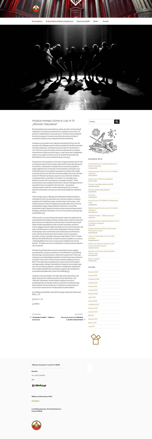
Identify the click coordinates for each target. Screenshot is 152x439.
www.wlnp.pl (35, 400)
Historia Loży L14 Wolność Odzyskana (100, 179)
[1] (69, 157)
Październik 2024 (93, 279)
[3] (68, 271)
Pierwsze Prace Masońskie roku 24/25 (100, 184)
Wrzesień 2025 (93, 272)
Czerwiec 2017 (93, 312)
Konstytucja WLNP (83, 21)
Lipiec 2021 (92, 297)
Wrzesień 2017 (93, 308)
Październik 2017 (93, 304)
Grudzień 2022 (93, 283)
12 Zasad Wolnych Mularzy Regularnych (59, 21)
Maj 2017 (91, 315)
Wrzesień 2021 (93, 294)
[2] (44, 213)
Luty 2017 (91, 326)
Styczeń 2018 (92, 301)
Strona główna (37, 21)
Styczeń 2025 (92, 275)
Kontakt (105, 21)
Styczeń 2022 (92, 286)
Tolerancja (91, 195)
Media (97, 21)
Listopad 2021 (92, 290)
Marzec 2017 (92, 323)
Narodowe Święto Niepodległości (99, 190)
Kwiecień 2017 (93, 319)
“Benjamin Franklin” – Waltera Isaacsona (101, 215)
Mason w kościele (94, 259)
